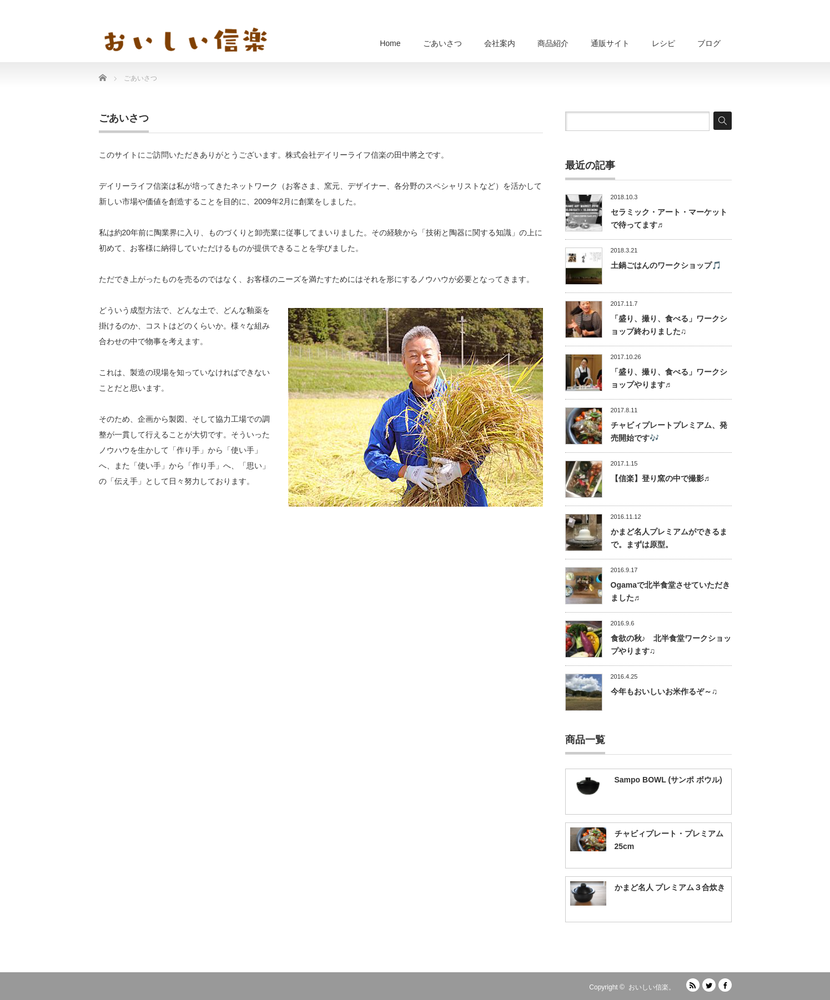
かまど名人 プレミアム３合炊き (670, 887)
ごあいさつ (442, 43)
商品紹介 (553, 43)
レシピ (663, 43)
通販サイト (610, 43)
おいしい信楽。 (651, 987)
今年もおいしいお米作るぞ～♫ (664, 691)
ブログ (709, 43)
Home (390, 43)
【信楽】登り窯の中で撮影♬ (660, 478)
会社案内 (499, 43)
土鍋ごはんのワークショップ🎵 (666, 265)
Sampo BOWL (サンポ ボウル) (668, 779)
